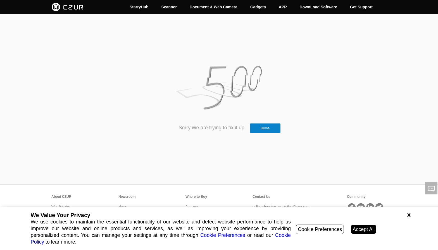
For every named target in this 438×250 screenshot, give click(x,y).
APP (283, 7)
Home (265, 128)
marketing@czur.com (294, 207)
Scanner (169, 7)
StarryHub (139, 7)
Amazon (191, 207)
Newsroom (126, 197)
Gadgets (258, 7)
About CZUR (61, 197)
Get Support (361, 7)
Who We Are (60, 207)
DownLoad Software (318, 7)
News (122, 207)
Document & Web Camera (213, 7)
